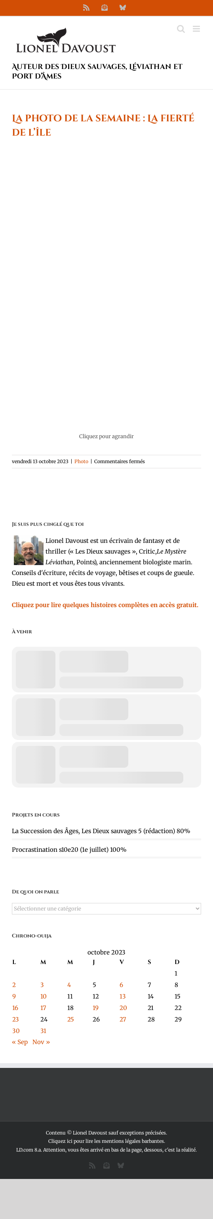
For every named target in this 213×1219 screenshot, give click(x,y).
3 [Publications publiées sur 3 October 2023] (42, 985)
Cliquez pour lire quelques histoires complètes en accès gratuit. (105, 605)
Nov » (41, 1042)
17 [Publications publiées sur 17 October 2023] (43, 1008)
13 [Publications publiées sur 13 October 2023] (123, 996)
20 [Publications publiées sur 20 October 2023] (123, 1008)
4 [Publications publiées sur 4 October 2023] (69, 985)
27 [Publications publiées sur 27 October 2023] (123, 1019)
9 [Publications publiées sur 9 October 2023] (14, 996)
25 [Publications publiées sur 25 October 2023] (70, 1019)
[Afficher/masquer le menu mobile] (197, 29)
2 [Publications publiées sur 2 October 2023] (14, 985)
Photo (81, 461)
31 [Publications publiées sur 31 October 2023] (43, 1031)
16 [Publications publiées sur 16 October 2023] (15, 1008)
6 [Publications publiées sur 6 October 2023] (121, 985)
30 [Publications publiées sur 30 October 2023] (16, 1031)
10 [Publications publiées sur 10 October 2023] (43, 996)
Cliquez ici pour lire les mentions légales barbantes (106, 1141)
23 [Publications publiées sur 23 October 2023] (15, 1019)
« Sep (20, 1042)
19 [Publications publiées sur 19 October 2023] (96, 1008)
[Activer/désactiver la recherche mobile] (181, 29)
